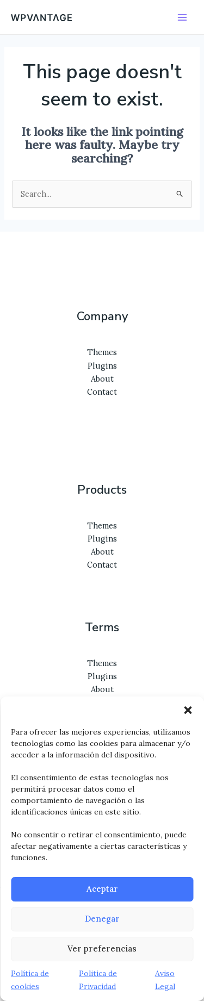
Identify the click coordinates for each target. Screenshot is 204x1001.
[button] (187, 710)
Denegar (102, 918)
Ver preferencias (102, 948)
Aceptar (102, 889)
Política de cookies (30, 979)
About (102, 379)
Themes (102, 352)
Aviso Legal (165, 979)
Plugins (102, 365)
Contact (102, 392)
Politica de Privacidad (98, 979)
